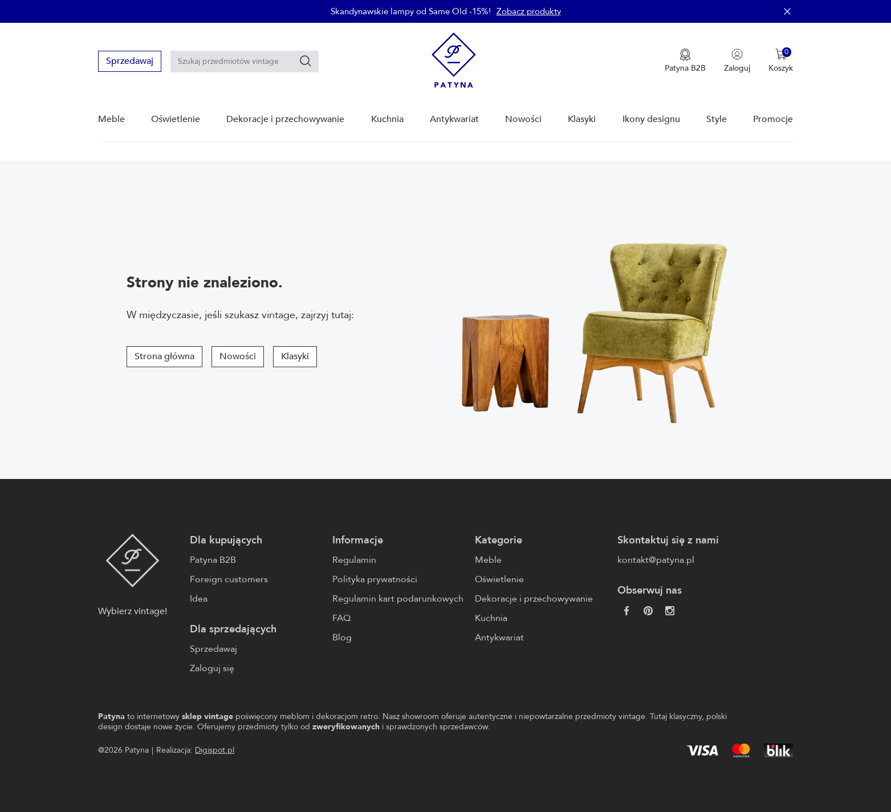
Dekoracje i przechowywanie (285, 119)
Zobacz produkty (529, 11)
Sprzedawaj (129, 61)
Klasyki (582, 119)
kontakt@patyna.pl (655, 560)
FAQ (341, 618)
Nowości (523, 119)
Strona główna (164, 356)
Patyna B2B (213, 560)
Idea (199, 598)
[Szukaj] (305, 61)
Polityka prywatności (374, 579)
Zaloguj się (212, 668)
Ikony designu (651, 119)
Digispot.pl (214, 750)
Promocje (773, 119)
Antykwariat (454, 119)
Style (716, 119)
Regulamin (354, 560)
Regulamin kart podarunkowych (397, 598)
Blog (342, 637)
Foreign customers (229, 579)
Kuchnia (387, 119)
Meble (111, 119)
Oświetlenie (175, 119)
